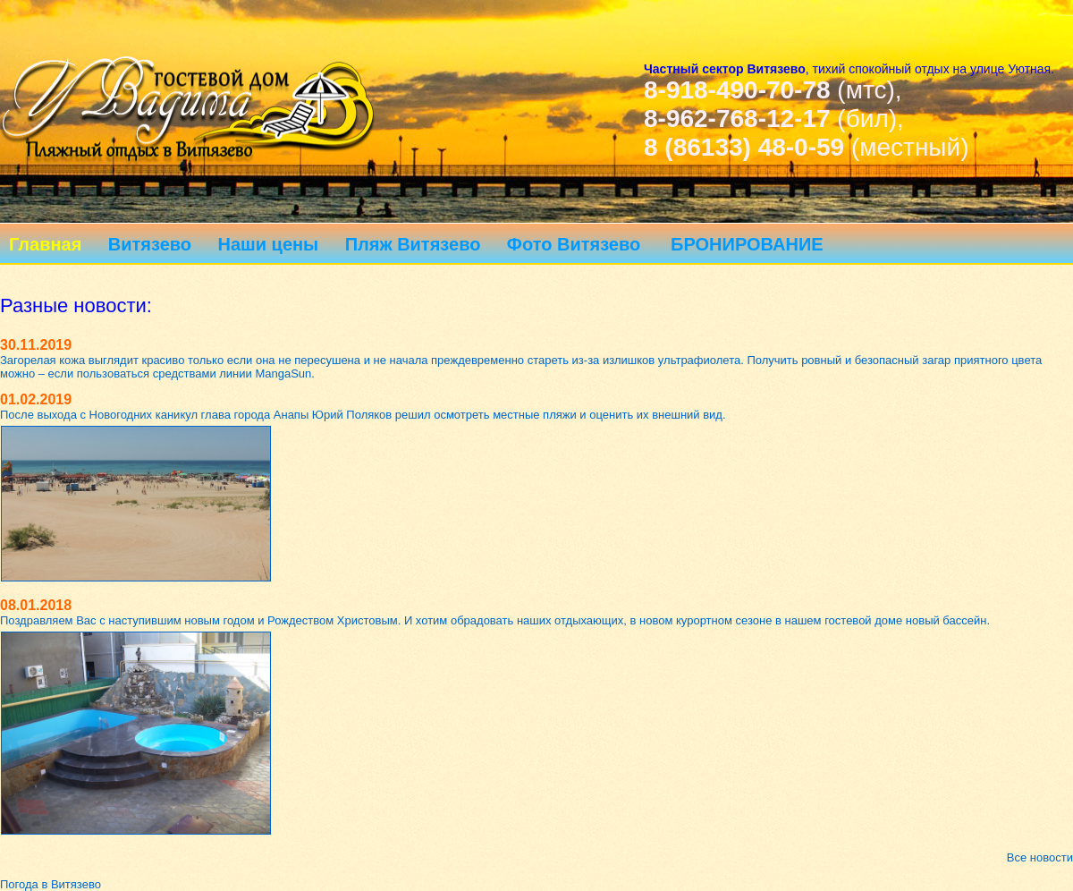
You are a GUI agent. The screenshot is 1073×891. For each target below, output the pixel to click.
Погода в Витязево (50, 884)
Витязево (149, 244)
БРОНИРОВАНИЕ (747, 244)
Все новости (1040, 857)
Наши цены (268, 244)
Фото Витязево (573, 244)
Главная (45, 244)
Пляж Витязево (413, 244)
